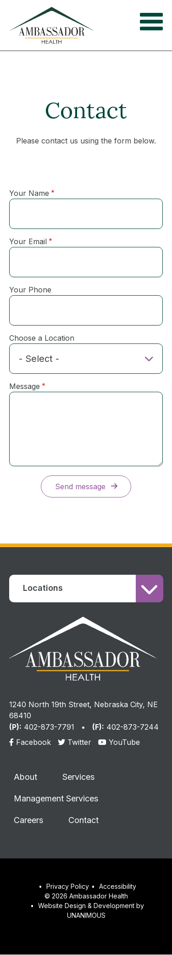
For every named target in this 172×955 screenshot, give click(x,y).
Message (24, 386)
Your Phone (30, 289)
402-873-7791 (49, 727)
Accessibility (117, 886)
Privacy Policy (67, 886)
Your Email (28, 241)
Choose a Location (41, 338)
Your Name (29, 193)
